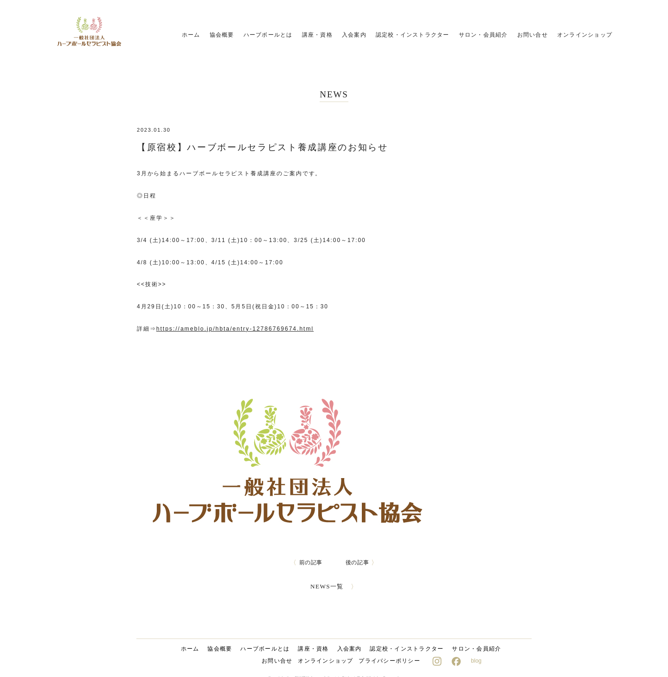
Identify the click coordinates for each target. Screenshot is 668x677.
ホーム (191, 35)
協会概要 (222, 35)
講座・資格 (317, 35)
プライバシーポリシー (389, 661)
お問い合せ (532, 35)
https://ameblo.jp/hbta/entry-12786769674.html (234, 329)
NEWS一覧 (334, 586)
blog (476, 661)
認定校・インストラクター (413, 35)
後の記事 (362, 562)
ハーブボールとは (268, 35)
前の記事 (306, 562)
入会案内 (354, 35)
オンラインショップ (584, 35)
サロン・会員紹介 (483, 35)
